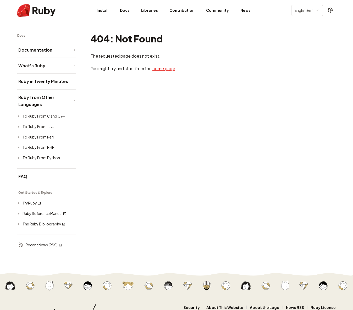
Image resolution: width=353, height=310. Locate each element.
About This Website (224, 307)
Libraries (149, 10)
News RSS (295, 307)
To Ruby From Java (38, 126)
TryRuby (32, 203)
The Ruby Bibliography (44, 224)
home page (163, 68)
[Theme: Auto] (330, 10)
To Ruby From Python (41, 157)
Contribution (182, 10)
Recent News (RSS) (40, 245)
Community (217, 10)
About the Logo (264, 307)
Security (192, 307)
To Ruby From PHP (38, 147)
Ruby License (323, 307)
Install (102, 10)
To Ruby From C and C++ (44, 116)
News (245, 10)
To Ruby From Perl (38, 137)
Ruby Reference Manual (45, 213)
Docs (125, 10)
